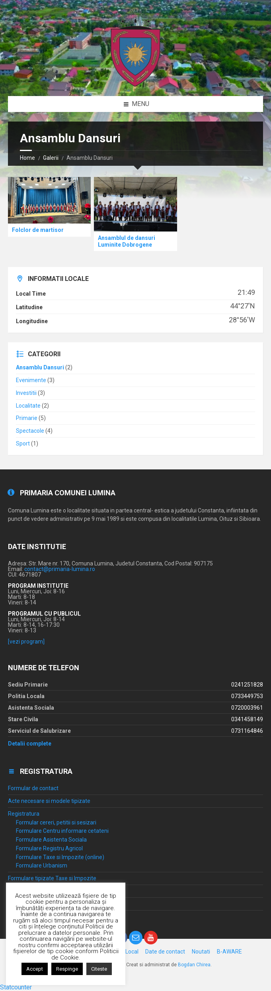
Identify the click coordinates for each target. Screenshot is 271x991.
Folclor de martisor (38, 230)
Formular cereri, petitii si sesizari (56, 822)
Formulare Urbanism (41, 865)
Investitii (26, 393)
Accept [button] (34, 969)
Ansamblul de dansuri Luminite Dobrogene (126, 241)
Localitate (28, 405)
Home (27, 158)
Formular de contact (33, 788)
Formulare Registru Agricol (49, 848)
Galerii (50, 158)
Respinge (67, 969)
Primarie (26, 418)
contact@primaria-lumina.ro (59, 569)
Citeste (99, 969)
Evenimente (31, 380)
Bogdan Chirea (194, 964)
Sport (23, 443)
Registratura (23, 813)
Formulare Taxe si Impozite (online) (60, 857)
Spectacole (30, 431)
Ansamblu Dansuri (40, 367)
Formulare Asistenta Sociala (51, 839)
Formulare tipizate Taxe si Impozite (52, 878)
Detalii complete (29, 743)
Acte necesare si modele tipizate (49, 801)
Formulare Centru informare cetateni (62, 831)
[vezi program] (26, 641)
